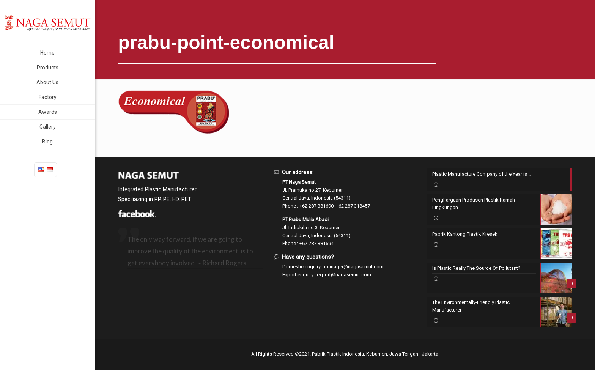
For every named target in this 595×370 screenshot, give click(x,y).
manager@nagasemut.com (354, 266)
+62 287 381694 (316, 243)
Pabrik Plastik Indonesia (338, 354)
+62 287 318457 (353, 206)
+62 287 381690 (316, 206)
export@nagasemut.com (344, 274)
